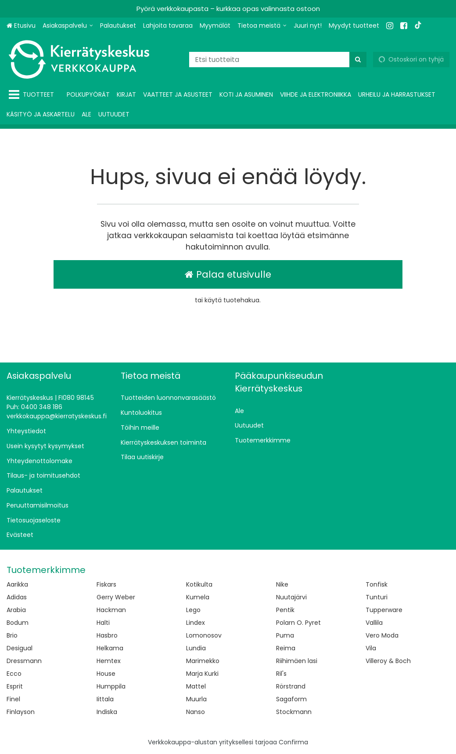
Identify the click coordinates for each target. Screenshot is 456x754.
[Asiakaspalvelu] (68, 26)
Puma (285, 635)
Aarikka (17, 584)
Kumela (197, 597)
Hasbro (107, 635)
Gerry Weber (116, 597)
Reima (285, 648)
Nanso (195, 711)
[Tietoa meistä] (262, 26)
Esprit (15, 686)
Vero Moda (382, 635)
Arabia (16, 609)
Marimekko (202, 660)
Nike (282, 584)
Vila (371, 648)
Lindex (195, 622)
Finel (13, 699)
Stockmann (294, 711)
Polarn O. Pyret (298, 622)
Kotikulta (199, 584)
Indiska (107, 711)
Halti (103, 622)
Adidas (17, 597)
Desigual (19, 648)
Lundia (196, 648)
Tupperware (384, 609)
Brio (12, 635)
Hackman (111, 609)
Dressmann (24, 660)
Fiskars (106, 584)
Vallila (374, 622)
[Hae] (357, 59)
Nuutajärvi (291, 597)
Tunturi (377, 597)
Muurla (196, 699)
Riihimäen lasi (296, 660)
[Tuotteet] (33, 95)
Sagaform (291, 699)
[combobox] (277, 59)
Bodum (18, 622)
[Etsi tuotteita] (277, 59)
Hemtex (109, 660)
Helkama (110, 648)
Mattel (196, 686)
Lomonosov (204, 635)
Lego (193, 609)
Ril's (281, 673)
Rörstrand (290, 686)
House (106, 673)
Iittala (105, 699)
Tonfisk (377, 584)
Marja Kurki (202, 673)
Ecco (14, 673)
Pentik (285, 609)
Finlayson (21, 711)
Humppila (111, 686)
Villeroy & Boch (388, 660)
